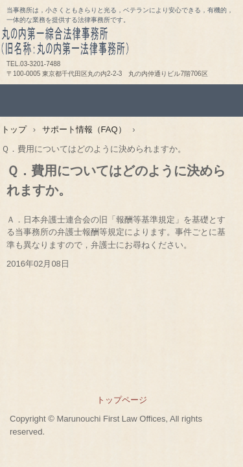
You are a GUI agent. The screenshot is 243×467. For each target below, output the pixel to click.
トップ (14, 129)
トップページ (122, 400)
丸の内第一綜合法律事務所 (121, 46)
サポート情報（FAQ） (84, 129)
